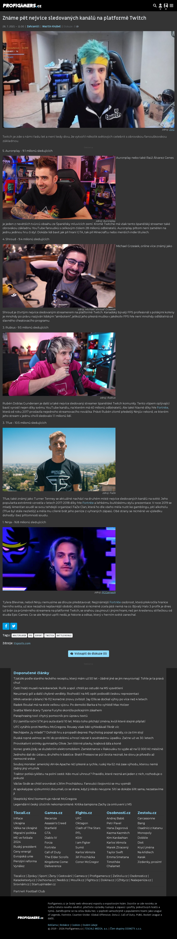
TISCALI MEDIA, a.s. (97, 928)
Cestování (65, 876)
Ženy (52, 876)
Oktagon (82, 823)
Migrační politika (24, 833)
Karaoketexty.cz (24, 880)
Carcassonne (146, 818)
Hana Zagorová (117, 828)
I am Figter (83, 842)
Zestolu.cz (147, 813)
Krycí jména (146, 847)
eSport (39, 635)
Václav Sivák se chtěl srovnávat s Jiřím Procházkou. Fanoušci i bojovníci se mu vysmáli (72, 783)
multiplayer (19, 635)
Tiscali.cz (21, 813)
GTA (47, 833)
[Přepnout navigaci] (160, 5)
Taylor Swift (115, 852)
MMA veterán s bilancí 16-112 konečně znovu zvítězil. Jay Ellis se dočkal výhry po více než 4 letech (80, 699)
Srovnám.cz (21, 884)
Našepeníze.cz (141, 880)
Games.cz (53, 813)
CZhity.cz (122, 880)
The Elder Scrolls (56, 857)
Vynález (19, 866)
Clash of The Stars (88, 828)
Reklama (53, 925)
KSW (79, 837)
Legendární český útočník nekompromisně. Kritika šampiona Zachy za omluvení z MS (72, 804)
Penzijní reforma (25, 861)
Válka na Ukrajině (25, 828)
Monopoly (145, 833)
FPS (30, 635)
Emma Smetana (118, 857)
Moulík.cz (77, 880)
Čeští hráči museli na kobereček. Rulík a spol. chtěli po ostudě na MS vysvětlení (68, 688)
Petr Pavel (114, 823)
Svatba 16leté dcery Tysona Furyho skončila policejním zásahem (57, 710)
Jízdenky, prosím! (149, 862)
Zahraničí (33, 26)
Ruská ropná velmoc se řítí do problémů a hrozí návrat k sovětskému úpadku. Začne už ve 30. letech (83, 738)
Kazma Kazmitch (118, 833)
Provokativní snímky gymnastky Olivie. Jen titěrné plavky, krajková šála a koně (67, 743)
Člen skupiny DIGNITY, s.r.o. (126, 928)
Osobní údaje (90, 925)
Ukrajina (19, 823)
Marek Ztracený (118, 847)
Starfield (51, 828)
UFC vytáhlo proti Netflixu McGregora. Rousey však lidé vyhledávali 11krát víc (66, 727)
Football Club (35, 891)
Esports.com (22, 643)
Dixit (141, 842)
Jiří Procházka (85, 857)
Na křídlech (146, 852)
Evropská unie (23, 856)
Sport (43, 876)
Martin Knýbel (51, 26)
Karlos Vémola (85, 852)
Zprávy (32, 876)
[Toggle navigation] (171, 5)
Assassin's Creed (55, 823)
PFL (78, 833)
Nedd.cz (62, 880)
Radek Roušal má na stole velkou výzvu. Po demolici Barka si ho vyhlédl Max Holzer (71, 704)
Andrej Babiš (115, 818)
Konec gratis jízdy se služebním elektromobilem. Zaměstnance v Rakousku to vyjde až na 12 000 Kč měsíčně (88, 749)
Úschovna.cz (46, 880)
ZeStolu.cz (120, 876)
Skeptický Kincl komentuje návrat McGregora (45, 799)
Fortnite (88, 503)
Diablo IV (51, 837)
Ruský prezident (24, 846)
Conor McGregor (87, 862)
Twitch (49, 635)
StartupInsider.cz (44, 884)
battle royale (64, 635)
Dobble (143, 837)
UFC (78, 818)
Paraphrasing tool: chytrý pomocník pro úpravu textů (50, 716)
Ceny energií (22, 851)
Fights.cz (84, 813)
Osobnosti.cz (119, 813)
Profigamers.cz (100, 876)
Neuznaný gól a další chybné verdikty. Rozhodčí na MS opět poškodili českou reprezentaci (76, 693)
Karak (141, 857)
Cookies (76, 925)
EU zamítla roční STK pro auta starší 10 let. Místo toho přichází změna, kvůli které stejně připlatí (79, 721)
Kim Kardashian (117, 837)
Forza (48, 842)
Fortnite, (163, 407)
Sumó (80, 847)
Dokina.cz (107, 880)
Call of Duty (53, 852)
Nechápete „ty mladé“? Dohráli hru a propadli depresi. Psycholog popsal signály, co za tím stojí (78, 732)
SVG (171, 129)
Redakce (64, 925)
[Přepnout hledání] (155, 5)
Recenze (51, 818)
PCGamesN (108, 592)
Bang (141, 823)
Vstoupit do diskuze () (88, 654)
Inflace (18, 818)
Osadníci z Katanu (150, 828)
